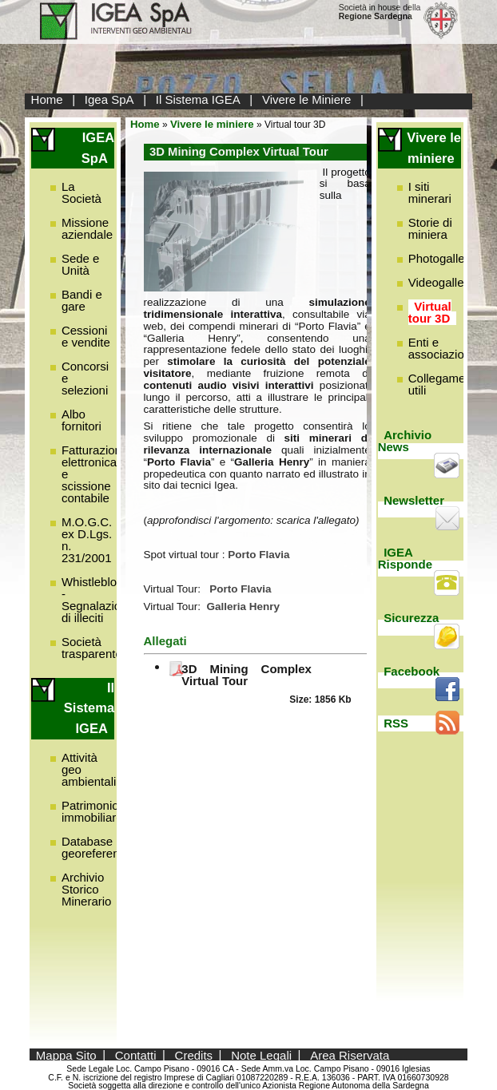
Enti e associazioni (441, 348)
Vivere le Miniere (306, 99)
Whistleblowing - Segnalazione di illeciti (101, 599)
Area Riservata (349, 1054)
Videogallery (441, 282)
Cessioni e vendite (86, 336)
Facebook (411, 671)
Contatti (136, 1054)
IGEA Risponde (405, 558)
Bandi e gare (82, 300)
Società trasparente (92, 647)
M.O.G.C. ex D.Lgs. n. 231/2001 (87, 540)
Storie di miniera (430, 228)
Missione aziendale (87, 228)
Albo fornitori (81, 420)
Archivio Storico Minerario (87, 889)
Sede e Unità (81, 264)
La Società (81, 192)
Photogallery (441, 258)
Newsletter (414, 500)
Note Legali (261, 1054)
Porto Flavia (240, 589)
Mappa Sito (66, 1054)
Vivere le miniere (212, 124)
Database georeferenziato (103, 847)
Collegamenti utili (443, 384)
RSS (396, 723)
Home (47, 99)
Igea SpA (109, 99)
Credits (194, 1054)
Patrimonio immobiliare (92, 811)
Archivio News (405, 441)
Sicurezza (411, 617)
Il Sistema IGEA (198, 99)
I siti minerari (429, 192)
